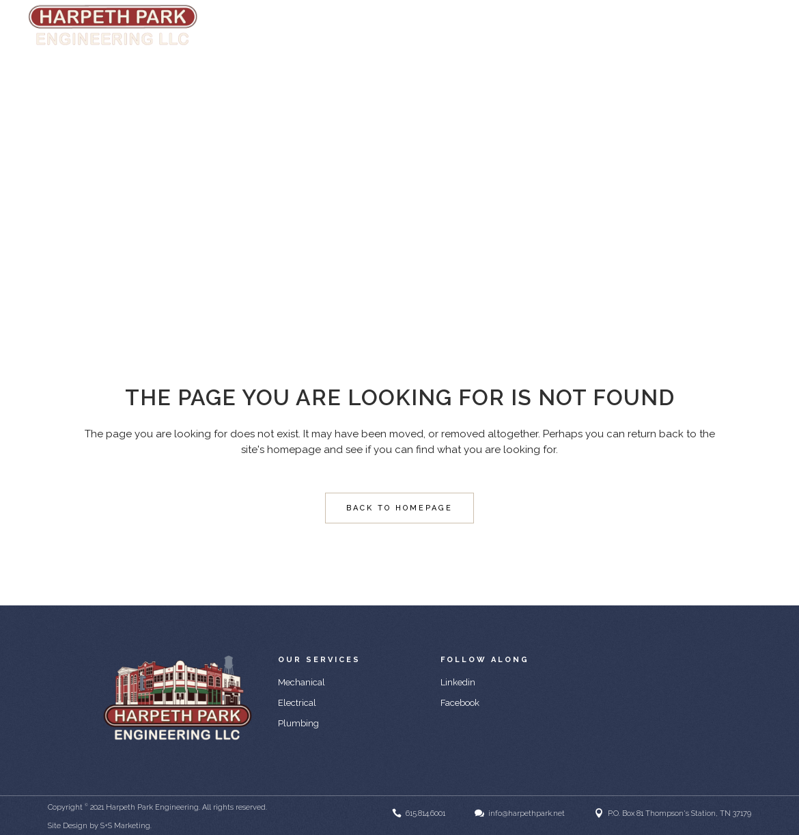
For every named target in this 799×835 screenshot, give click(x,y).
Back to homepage (399, 508)
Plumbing (298, 723)
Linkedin (457, 682)
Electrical (297, 702)
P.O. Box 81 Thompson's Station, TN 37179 (679, 813)
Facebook (459, 702)
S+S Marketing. (126, 825)
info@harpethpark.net (735, 26)
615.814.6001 (425, 813)
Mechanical (301, 682)
